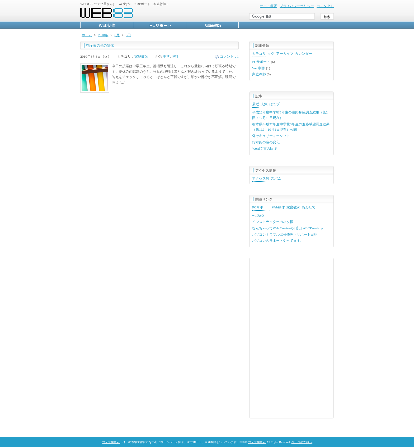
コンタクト (325, 6)
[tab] (259, 54)
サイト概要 (268, 6)
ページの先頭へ (301, 442)
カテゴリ (259, 54)
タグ (270, 54)
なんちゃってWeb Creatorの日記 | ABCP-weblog (287, 228)
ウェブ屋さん (111, 442)
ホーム (87, 35)
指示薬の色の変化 (100, 45)
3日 (128, 35)
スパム (276, 178)
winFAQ (258, 215)
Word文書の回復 (264, 148)
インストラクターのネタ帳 (272, 222)
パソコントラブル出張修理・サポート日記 (284, 234)
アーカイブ (284, 54)
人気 (264, 104)
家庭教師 (212, 25)
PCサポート (159, 25)
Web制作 (106, 25)
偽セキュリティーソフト (271, 136)
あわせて (309, 207)
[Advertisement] (291, 337)
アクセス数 (260, 178)
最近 (255, 104)
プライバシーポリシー (297, 6)
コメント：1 (229, 56)
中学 (166, 56)
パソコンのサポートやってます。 (278, 241)
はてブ (274, 104)
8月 (117, 35)
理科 (175, 56)
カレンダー (303, 54)
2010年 (103, 35)
